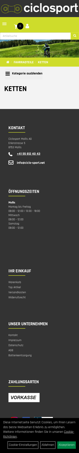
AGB (10, 350)
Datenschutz (15, 345)
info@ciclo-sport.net (31, 163)
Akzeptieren (67, 445)
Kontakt (13, 335)
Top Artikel (14, 287)
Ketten (43, 62)
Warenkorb (14, 282)
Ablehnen (48, 445)
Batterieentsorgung (20, 355)
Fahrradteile (24, 62)
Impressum (14, 340)
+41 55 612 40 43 (28, 154)
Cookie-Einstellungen (23, 445)
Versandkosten (17, 292)
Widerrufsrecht (17, 297)
